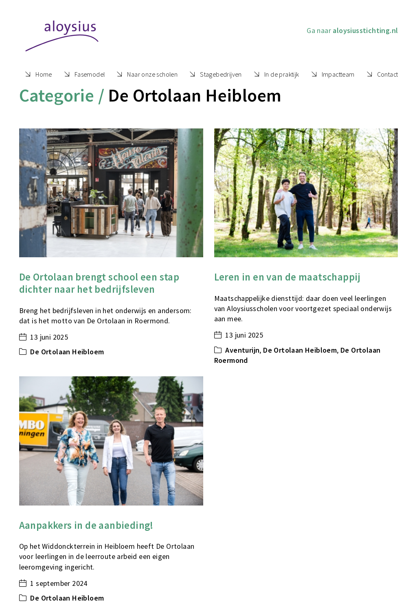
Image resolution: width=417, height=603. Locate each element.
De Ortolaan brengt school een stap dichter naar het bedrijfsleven (99, 283)
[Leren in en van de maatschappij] (306, 193)
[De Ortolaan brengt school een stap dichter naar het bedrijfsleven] (111, 193)
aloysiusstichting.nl (365, 30)
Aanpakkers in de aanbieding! (86, 525)
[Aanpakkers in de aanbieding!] (111, 441)
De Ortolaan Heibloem (67, 351)
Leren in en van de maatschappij (287, 277)
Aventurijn (242, 350)
